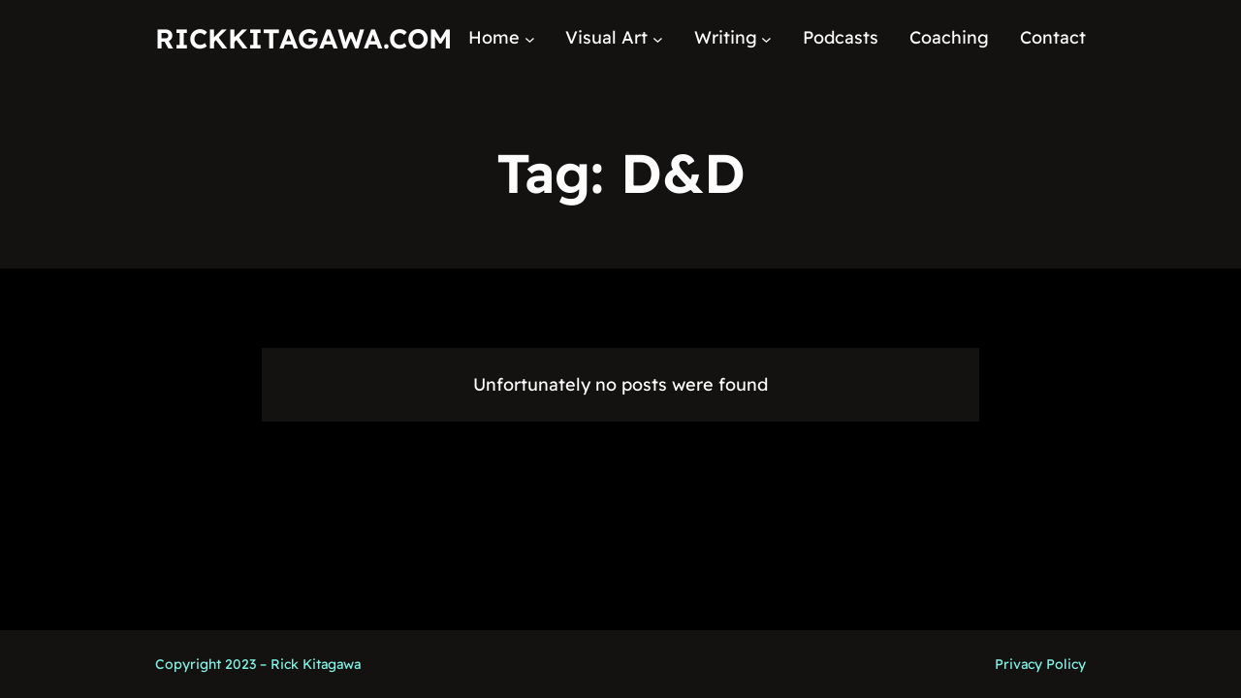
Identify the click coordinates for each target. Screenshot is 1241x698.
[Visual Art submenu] (657, 38)
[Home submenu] (530, 38)
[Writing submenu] (766, 38)
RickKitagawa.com (303, 38)
